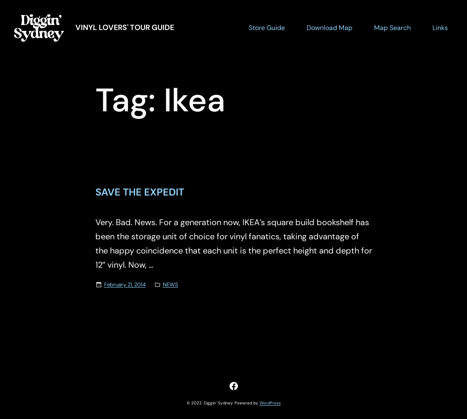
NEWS (170, 284)
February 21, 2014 (125, 284)
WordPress (270, 403)
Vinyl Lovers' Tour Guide (124, 28)
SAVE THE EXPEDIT (139, 192)
